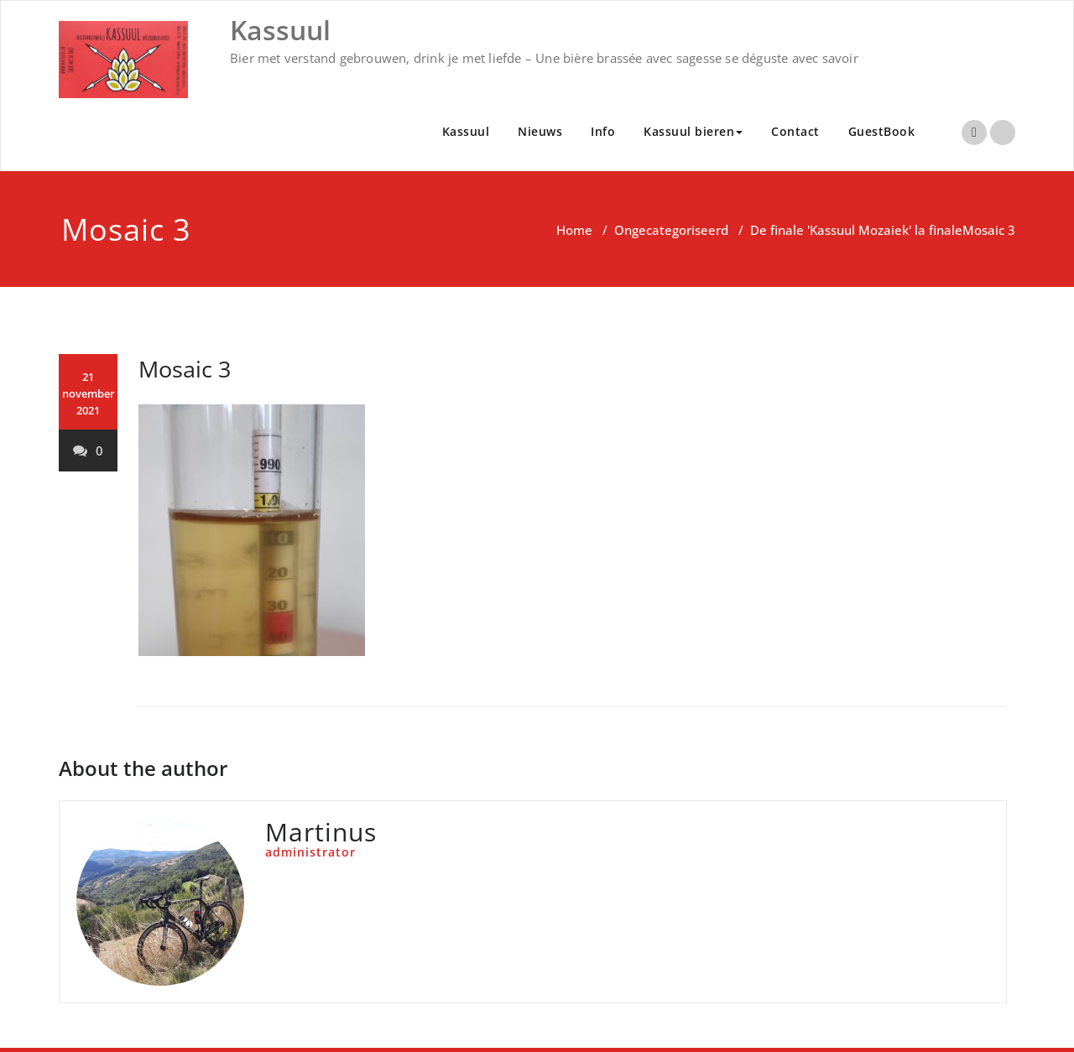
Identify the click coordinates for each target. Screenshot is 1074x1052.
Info (603, 131)
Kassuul (466, 131)
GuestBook (881, 131)
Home (574, 229)
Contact (795, 131)
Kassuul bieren (693, 131)
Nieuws (540, 131)
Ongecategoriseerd (671, 229)
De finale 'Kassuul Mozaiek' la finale (856, 229)
